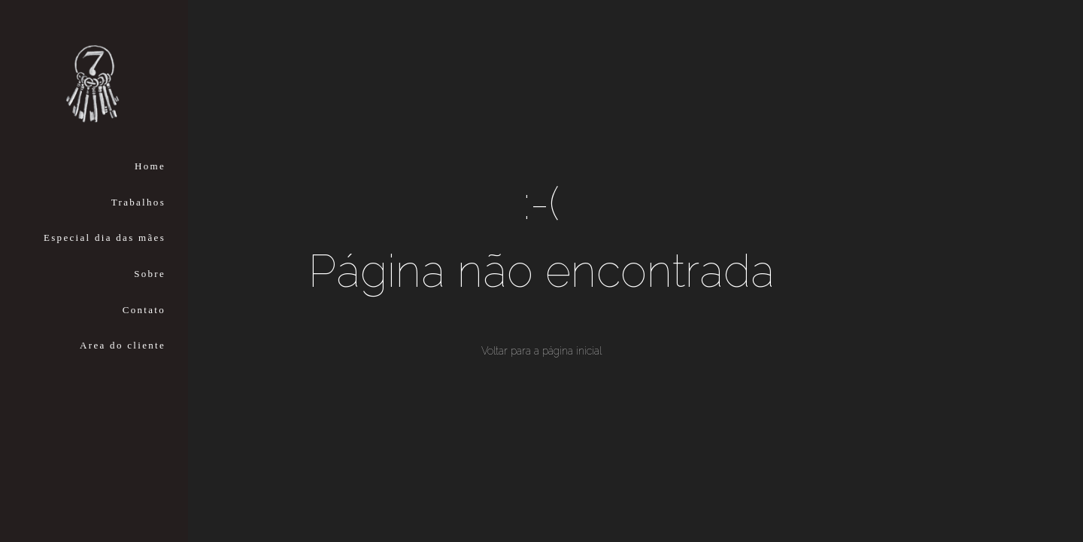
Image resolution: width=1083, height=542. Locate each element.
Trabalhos (138, 202)
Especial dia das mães (104, 237)
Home (150, 166)
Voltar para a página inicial (541, 351)
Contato (144, 309)
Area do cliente (122, 345)
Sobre (149, 273)
